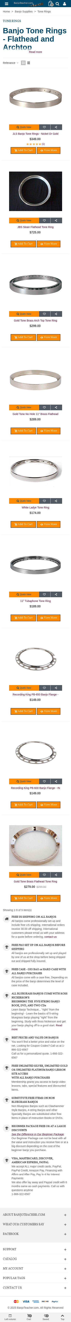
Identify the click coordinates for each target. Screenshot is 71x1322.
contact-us (50, 936)
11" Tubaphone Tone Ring (35, 600)
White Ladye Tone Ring (35, 507)
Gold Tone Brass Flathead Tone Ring (35, 881)
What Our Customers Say (23, 1224)
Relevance (11, 62)
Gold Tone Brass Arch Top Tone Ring (35, 320)
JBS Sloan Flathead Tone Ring (35, 227)
